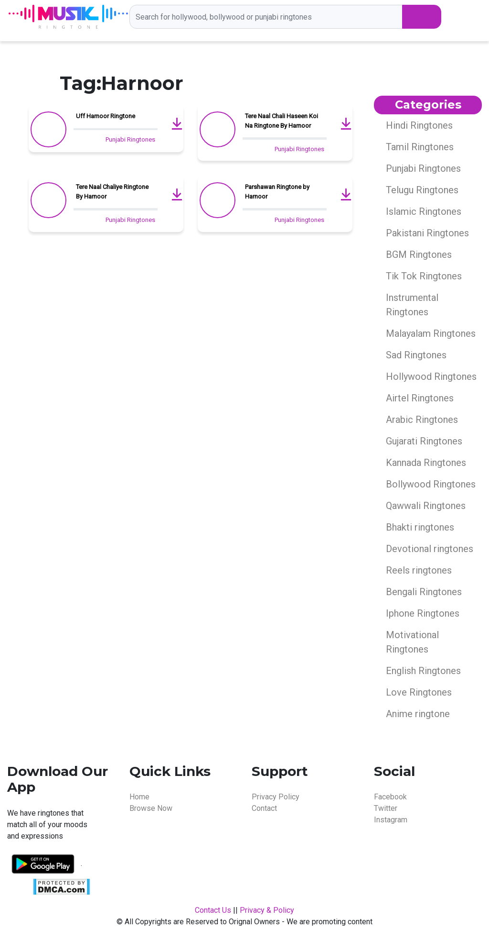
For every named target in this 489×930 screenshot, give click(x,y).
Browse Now (150, 808)
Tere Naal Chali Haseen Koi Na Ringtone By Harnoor (281, 120)
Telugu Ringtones (422, 190)
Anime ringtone (418, 714)
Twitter (385, 808)
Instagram (390, 819)
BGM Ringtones (419, 254)
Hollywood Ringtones (431, 376)
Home (139, 796)
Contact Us (213, 910)
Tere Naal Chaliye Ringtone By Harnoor (112, 191)
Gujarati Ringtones (424, 441)
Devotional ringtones (429, 548)
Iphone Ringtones (422, 613)
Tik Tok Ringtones (424, 276)
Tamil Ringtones (420, 147)
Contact (264, 808)
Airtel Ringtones (420, 398)
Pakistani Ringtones (427, 233)
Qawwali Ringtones (426, 505)
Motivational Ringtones (412, 642)
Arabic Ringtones (422, 419)
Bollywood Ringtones (431, 484)
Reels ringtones (419, 570)
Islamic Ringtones (423, 211)
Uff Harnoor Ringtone (105, 116)
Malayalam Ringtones (431, 333)
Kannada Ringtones (426, 462)
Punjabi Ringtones (130, 139)
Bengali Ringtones (424, 592)
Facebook (390, 796)
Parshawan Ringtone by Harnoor (277, 191)
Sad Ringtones (416, 355)
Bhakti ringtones (420, 527)
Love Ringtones (419, 692)
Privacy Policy (275, 796)
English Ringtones (423, 670)
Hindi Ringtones (419, 125)
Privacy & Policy (267, 910)
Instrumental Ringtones (412, 305)
